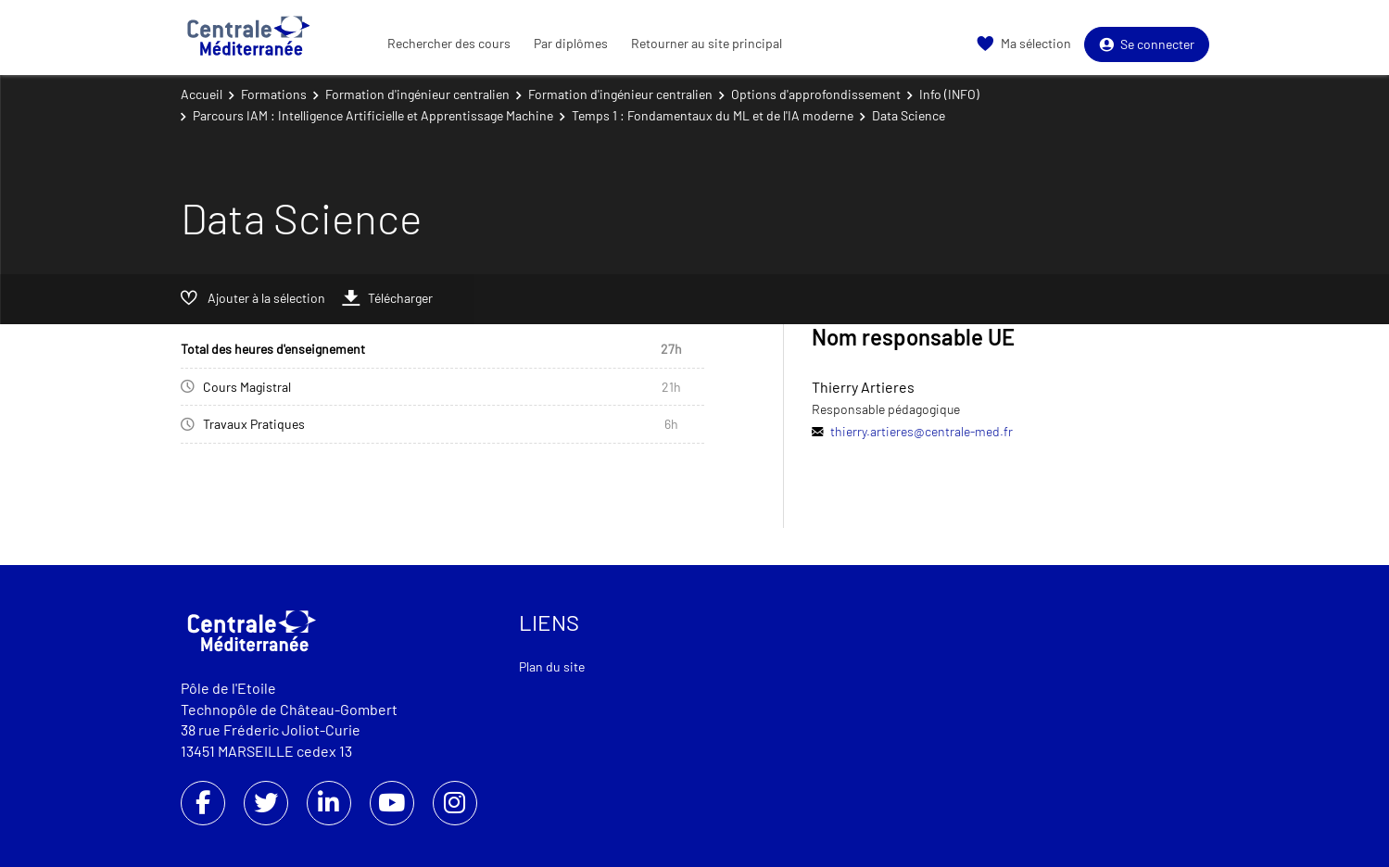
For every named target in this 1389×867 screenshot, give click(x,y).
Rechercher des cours (449, 43)
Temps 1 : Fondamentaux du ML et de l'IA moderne (712, 115)
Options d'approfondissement (816, 94)
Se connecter (1146, 44)
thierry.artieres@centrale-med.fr (921, 431)
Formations (274, 94)
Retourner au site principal (706, 43)
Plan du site (552, 666)
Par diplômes (571, 43)
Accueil (201, 94)
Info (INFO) (949, 94)
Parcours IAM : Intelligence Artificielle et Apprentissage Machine (373, 115)
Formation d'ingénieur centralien (417, 94)
